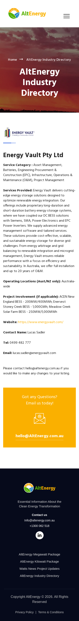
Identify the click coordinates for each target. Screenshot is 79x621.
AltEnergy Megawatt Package (39, 554)
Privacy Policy (24, 612)
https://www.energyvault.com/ (40, 322)
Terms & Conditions (51, 612)
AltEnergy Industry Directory (39, 576)
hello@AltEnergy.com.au (39, 436)
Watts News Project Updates (39, 568)
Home (12, 60)
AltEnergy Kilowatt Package (39, 561)
